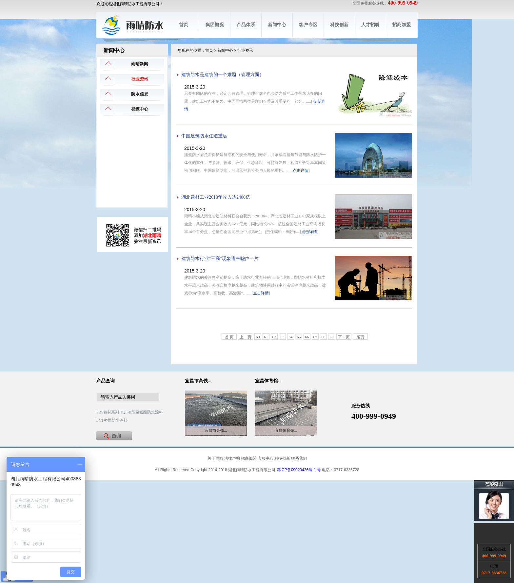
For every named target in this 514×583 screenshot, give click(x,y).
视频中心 (139, 109)
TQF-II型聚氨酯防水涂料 (141, 412)
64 (291, 337)
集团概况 (215, 24)
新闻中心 (277, 24)
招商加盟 (401, 24)
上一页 (245, 337)
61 (266, 337)
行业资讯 (139, 78)
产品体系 (246, 24)
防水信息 (139, 93)
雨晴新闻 (139, 63)
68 (324, 337)
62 (274, 337)
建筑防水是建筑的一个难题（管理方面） (222, 74)
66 (307, 337)
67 (315, 337)
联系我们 (299, 458)
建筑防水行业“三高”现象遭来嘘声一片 (220, 258)
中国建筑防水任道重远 (204, 135)
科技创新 (339, 24)
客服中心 (265, 458)
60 (258, 337)
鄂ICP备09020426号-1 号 (299, 470)
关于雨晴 (215, 458)
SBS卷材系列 (107, 412)
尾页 (360, 337)
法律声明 (232, 458)
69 (332, 337)
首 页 (229, 337)
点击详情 (300, 170)
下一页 (344, 337)
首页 (183, 24)
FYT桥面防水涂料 (112, 420)
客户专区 (308, 24)
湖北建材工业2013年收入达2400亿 (215, 197)
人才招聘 (370, 24)
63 (283, 337)
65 (299, 337)
